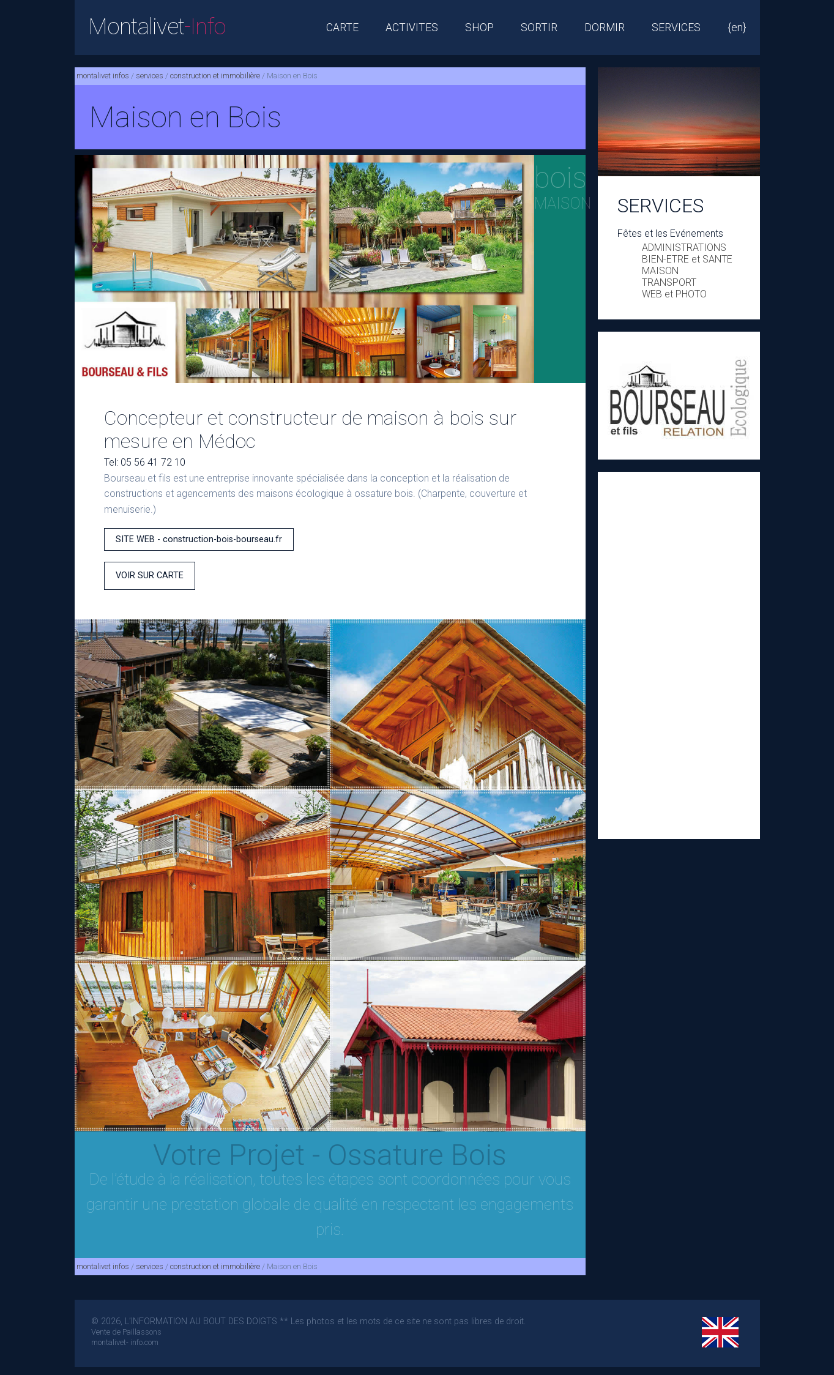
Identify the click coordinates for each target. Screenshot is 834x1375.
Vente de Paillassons (126, 1331)
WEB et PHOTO (674, 294)
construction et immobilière (215, 75)
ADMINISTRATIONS (684, 247)
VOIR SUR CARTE (150, 575)
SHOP (479, 27)
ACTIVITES (411, 27)
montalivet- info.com (124, 1342)
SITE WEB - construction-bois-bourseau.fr (199, 539)
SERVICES (676, 27)
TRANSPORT (669, 282)
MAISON (660, 271)
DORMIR (604, 27)
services (149, 75)
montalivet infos (102, 75)
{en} (737, 27)
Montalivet (157, 26)
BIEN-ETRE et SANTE (687, 259)
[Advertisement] (679, 655)
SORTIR (539, 27)
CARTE (342, 27)
